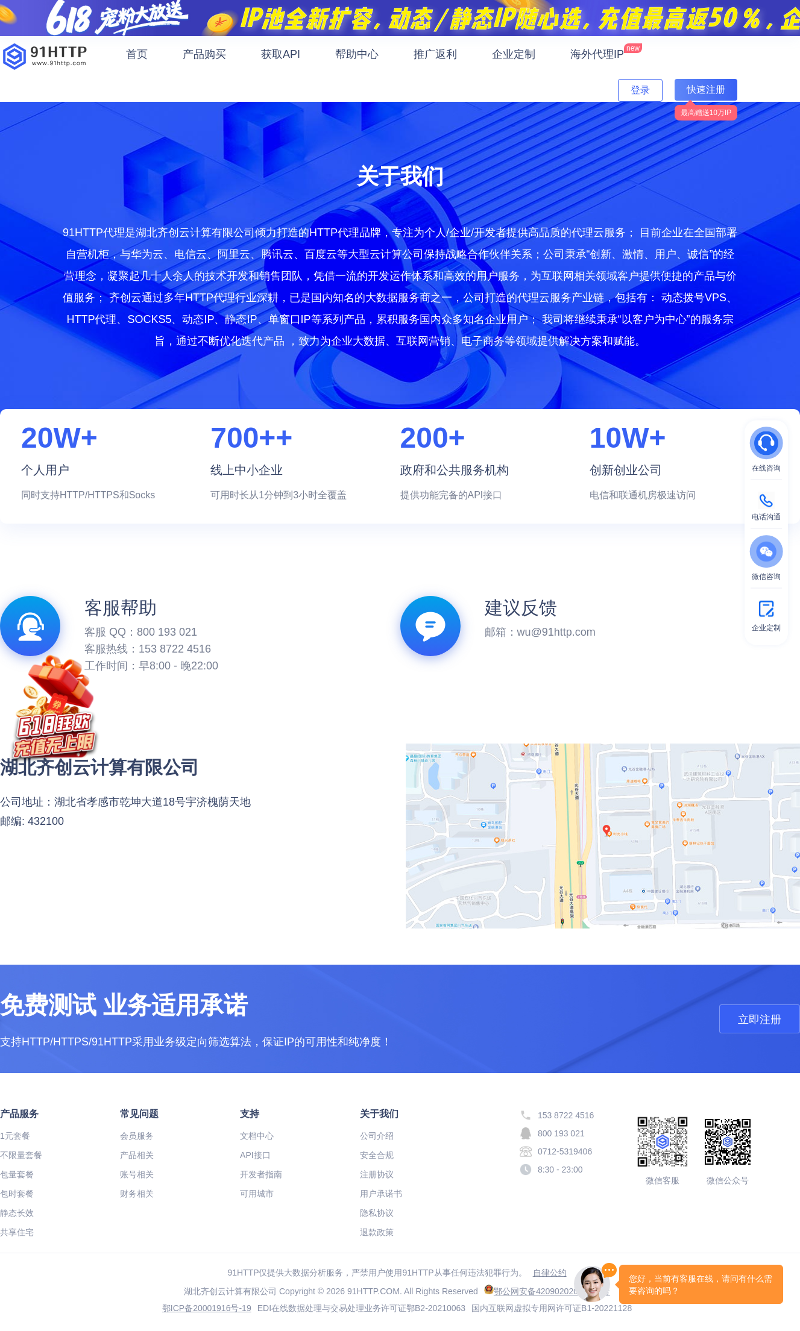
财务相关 (137, 1193)
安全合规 (377, 1155)
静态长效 (17, 1213)
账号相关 (137, 1174)
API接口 (255, 1155)
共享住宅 (17, 1232)
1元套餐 (15, 1136)
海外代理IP (605, 51)
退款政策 (377, 1232)
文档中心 (257, 1136)
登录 (640, 90)
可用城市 (257, 1193)
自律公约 (550, 1272)
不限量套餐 (21, 1155)
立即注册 (759, 1019)
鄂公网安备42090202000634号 (547, 1291)
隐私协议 (377, 1213)
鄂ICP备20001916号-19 (206, 1308)
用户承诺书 (381, 1193)
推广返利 (435, 54)
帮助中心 (357, 54)
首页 (137, 54)
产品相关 (137, 1155)
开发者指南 (261, 1174)
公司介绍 (377, 1136)
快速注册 (706, 89)
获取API (280, 54)
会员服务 (137, 1136)
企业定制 (513, 54)
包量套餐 (17, 1174)
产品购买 (204, 54)
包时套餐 (17, 1193)
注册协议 (377, 1174)
